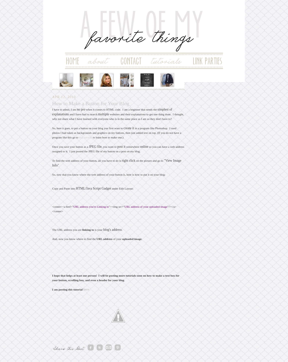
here (86, 289)
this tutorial (85, 137)
